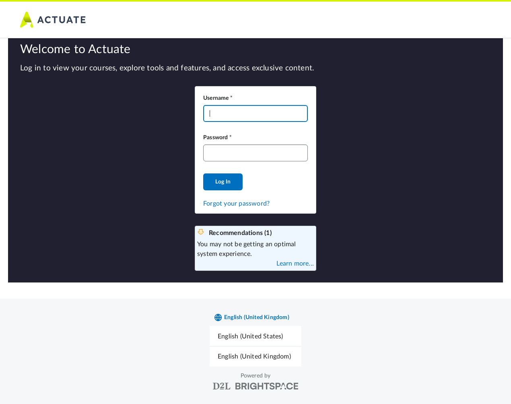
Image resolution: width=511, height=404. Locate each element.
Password (215, 137)
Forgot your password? (236, 203)
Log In (223, 182)
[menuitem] (255, 336)
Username (216, 98)
